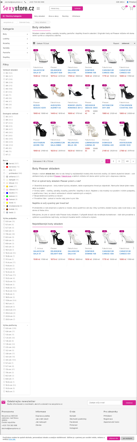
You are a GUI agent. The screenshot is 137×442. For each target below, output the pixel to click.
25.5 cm (9, 319)
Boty (5, 34)
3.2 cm (8, 350)
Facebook (74, 422)
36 (8, 76)
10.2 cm (9, 253)
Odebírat (129, 403)
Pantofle (6, 52)
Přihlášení (132, 2)
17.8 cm (9, 300)
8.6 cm (8, 240)
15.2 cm (10, 291)
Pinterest (73, 425)
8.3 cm (8, 237)
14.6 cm (9, 288)
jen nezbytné (127, 438)
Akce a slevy (54, 16)
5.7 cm (8, 228)
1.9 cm (9, 344)
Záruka (38, 425)
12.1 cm (9, 269)
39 (7, 86)
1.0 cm (8, 335)
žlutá (9, 203)
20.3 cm (9, 310)
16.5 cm (9, 297)
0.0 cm (9, 221)
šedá (9, 212)
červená (11, 167)
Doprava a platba (43, 416)
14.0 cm (9, 285)
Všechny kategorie (12, 16)
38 (8, 82)
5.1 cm (8, 224)
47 (7, 155)
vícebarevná (12, 206)
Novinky (65, 16)
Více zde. (12, 439)
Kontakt (73, 416)
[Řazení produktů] (128, 43)
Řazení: (116, 43)
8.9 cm (8, 243)
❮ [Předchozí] (35, 248)
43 (7, 98)
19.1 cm (8, 303)
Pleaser (57, 176)
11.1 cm (8, 259)
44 (7, 101)
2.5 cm (9, 347)
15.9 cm (9, 294)
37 (8, 79)
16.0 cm (9, 391)
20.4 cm (9, 313)
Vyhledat (77, 8)
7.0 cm (9, 369)
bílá (9, 170)
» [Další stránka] (133, 161)
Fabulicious (66, 176)
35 (8, 73)
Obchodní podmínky (78, 419)
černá (10, 163)
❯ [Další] (134, 248)
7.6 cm (9, 234)
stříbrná (11, 177)
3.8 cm (9, 353)
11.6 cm (9, 266)
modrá (10, 193)
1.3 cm (9, 338)
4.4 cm (9, 357)
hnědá (10, 209)
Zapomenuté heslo (111, 422)
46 (7, 108)
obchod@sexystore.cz (11, 428)
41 (7, 92)
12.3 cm (9, 272)
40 (8, 89)
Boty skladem (39, 16)
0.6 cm (9, 331)
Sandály (6, 48)
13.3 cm (9, 281)
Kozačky (6, 43)
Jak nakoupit (41, 422)
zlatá (10, 186)
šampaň (10, 180)
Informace (76, 16)
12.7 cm (9, 275)
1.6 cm (8, 341)
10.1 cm (8, 250)
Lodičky (6, 39)
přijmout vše (113, 438)
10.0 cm (9, 382)
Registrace (108, 419)
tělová (10, 183)
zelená (10, 196)
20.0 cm (9, 307)
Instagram (74, 428)
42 (7, 95)
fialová (10, 199)
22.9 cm (9, 316)
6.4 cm (8, 231)
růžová (10, 189)
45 (7, 105)
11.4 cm (9, 262)
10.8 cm (9, 256)
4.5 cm (9, 360)
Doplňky (6, 57)
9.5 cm (8, 247)
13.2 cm (9, 278)
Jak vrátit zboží (42, 419)
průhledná (12, 173)
